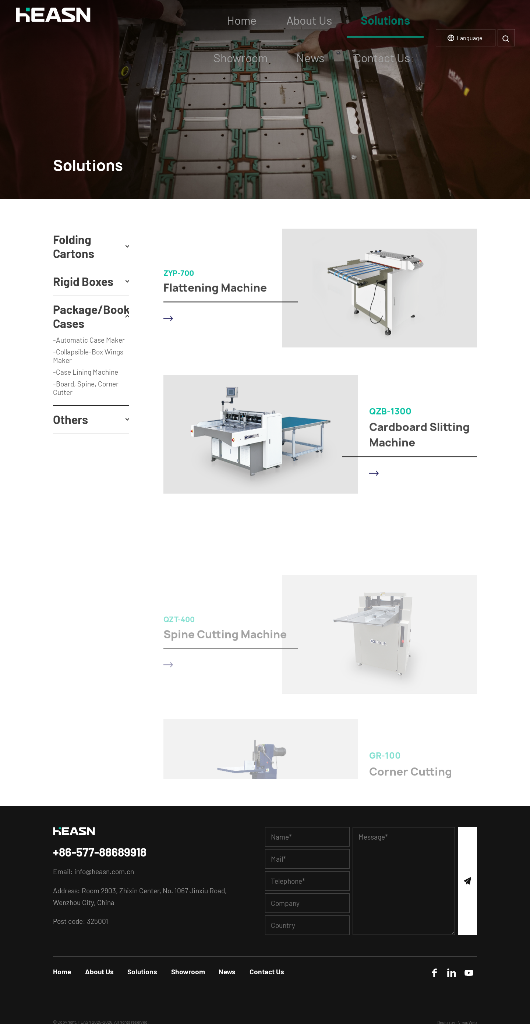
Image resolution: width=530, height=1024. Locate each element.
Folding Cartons (73, 246)
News (227, 971)
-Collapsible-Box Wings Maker (88, 355)
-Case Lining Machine (85, 372)
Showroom (188, 971)
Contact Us (267, 971)
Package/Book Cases (91, 316)
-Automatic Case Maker (89, 340)
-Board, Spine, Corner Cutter (86, 387)
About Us (99, 971)
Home (62, 971)
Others (70, 419)
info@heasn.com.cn (104, 871)
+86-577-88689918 (99, 852)
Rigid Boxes (83, 281)
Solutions (142, 971)
